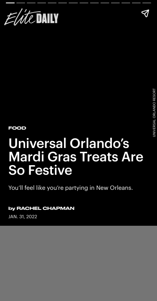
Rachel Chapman (46, 208)
